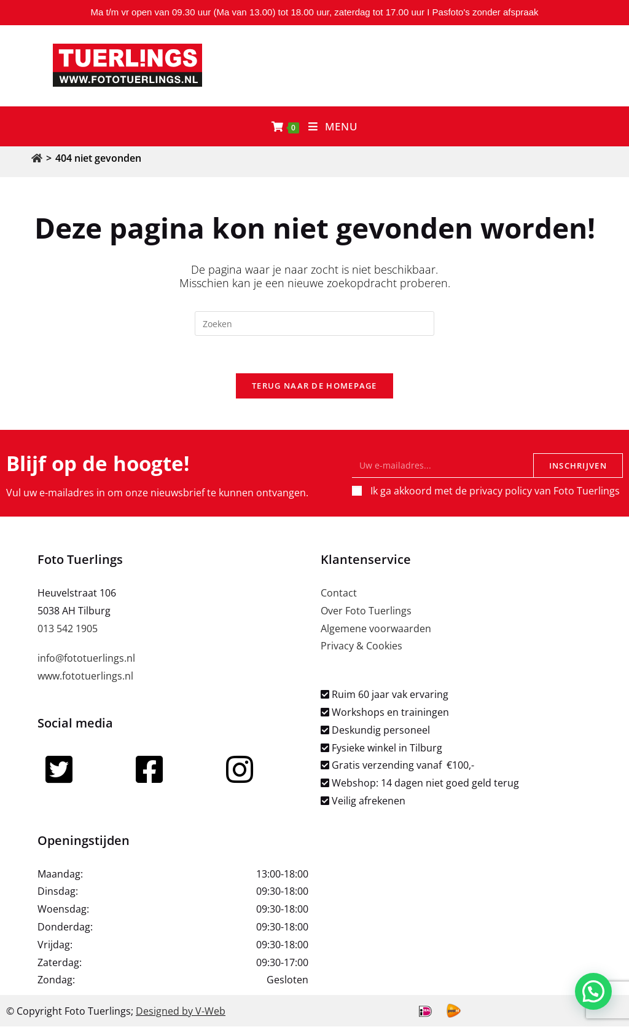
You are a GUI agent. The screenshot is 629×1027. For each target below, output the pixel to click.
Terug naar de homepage (314, 385)
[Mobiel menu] (333, 126)
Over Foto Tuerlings (366, 610)
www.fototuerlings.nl (85, 676)
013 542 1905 (67, 628)
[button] (596, 998)
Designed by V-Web (180, 1011)
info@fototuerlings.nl (86, 658)
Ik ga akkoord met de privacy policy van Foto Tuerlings (495, 491)
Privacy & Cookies (361, 646)
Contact (339, 593)
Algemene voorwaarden (376, 628)
